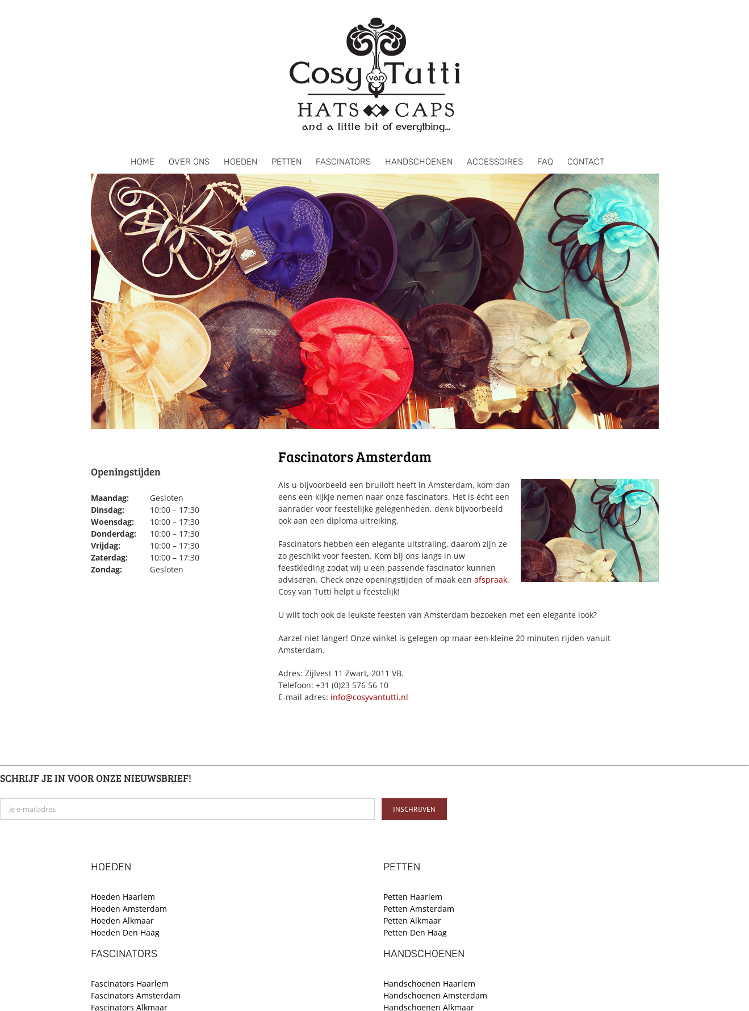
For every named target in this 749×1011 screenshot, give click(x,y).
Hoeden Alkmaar (122, 920)
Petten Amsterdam (418, 908)
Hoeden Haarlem (123, 896)
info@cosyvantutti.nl (369, 697)
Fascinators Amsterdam (136, 995)
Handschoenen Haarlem (429, 983)
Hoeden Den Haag (125, 932)
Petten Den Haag (415, 932)
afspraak (490, 579)
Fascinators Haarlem (130, 983)
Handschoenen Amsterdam (435, 995)
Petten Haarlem (412, 896)
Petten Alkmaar (412, 920)
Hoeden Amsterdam (129, 908)
